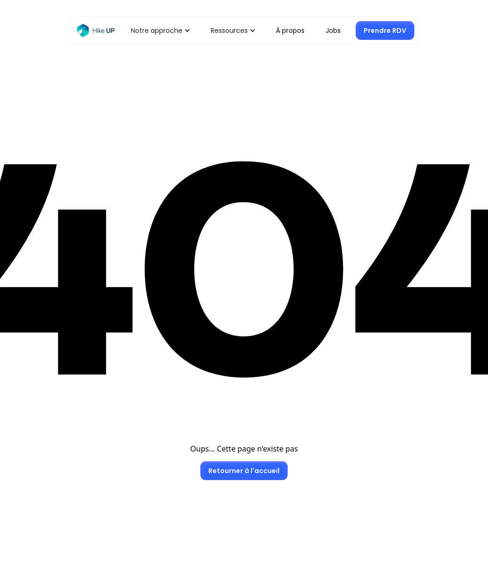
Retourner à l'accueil (244, 470)
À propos (290, 30)
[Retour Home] (95, 30)
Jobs (333, 30)
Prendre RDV (385, 30)
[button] (157, 31)
